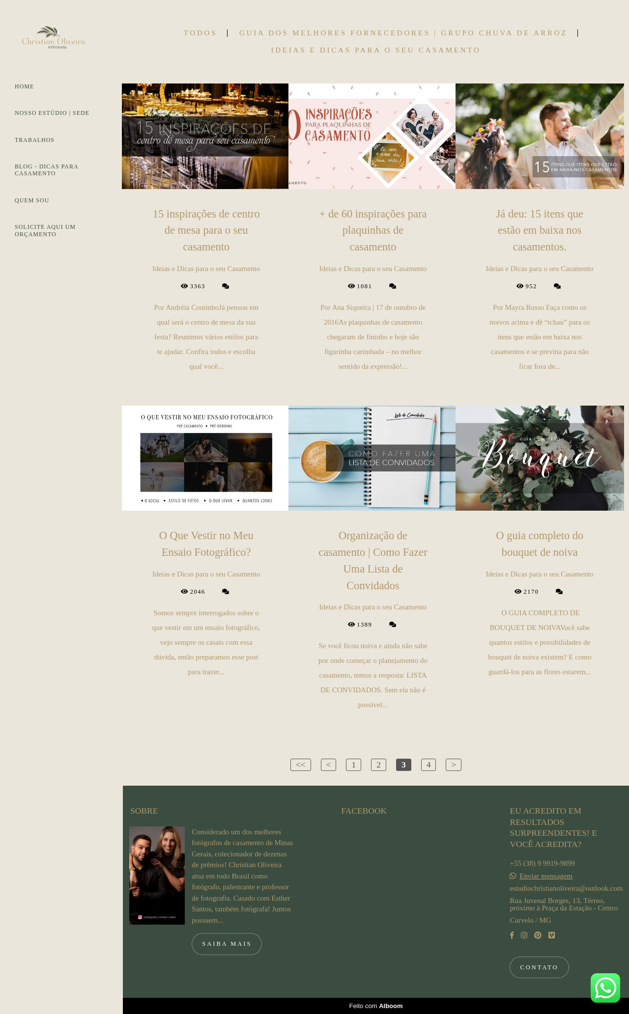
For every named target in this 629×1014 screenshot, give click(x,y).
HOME (24, 86)
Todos (200, 33)
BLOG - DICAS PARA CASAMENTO (46, 170)
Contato (539, 967)
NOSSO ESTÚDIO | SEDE (52, 113)
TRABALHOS (35, 140)
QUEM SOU (32, 200)
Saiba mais (227, 943)
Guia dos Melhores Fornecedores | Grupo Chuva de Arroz (403, 33)
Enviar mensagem (545, 876)
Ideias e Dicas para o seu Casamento (376, 50)
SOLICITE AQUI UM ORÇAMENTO (45, 230)
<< (301, 764)
